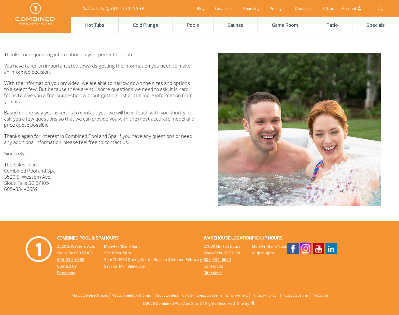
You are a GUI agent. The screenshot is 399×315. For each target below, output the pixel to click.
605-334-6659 (127, 8)
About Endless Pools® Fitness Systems (188, 295)
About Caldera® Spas (90, 295)
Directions (66, 273)
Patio (332, 25)
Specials (375, 25)
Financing (251, 8)
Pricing (275, 8)
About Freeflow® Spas (131, 295)
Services (222, 8)
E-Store (328, 8)
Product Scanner (294, 295)
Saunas (235, 25)
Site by (246, 304)
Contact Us (67, 267)
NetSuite (320, 295)
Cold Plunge (145, 25)
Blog (201, 8)
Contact (302, 8)
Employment (237, 295)
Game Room (285, 25)
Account (356, 8)
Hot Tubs (94, 25)
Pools (193, 25)
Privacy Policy (264, 295)
